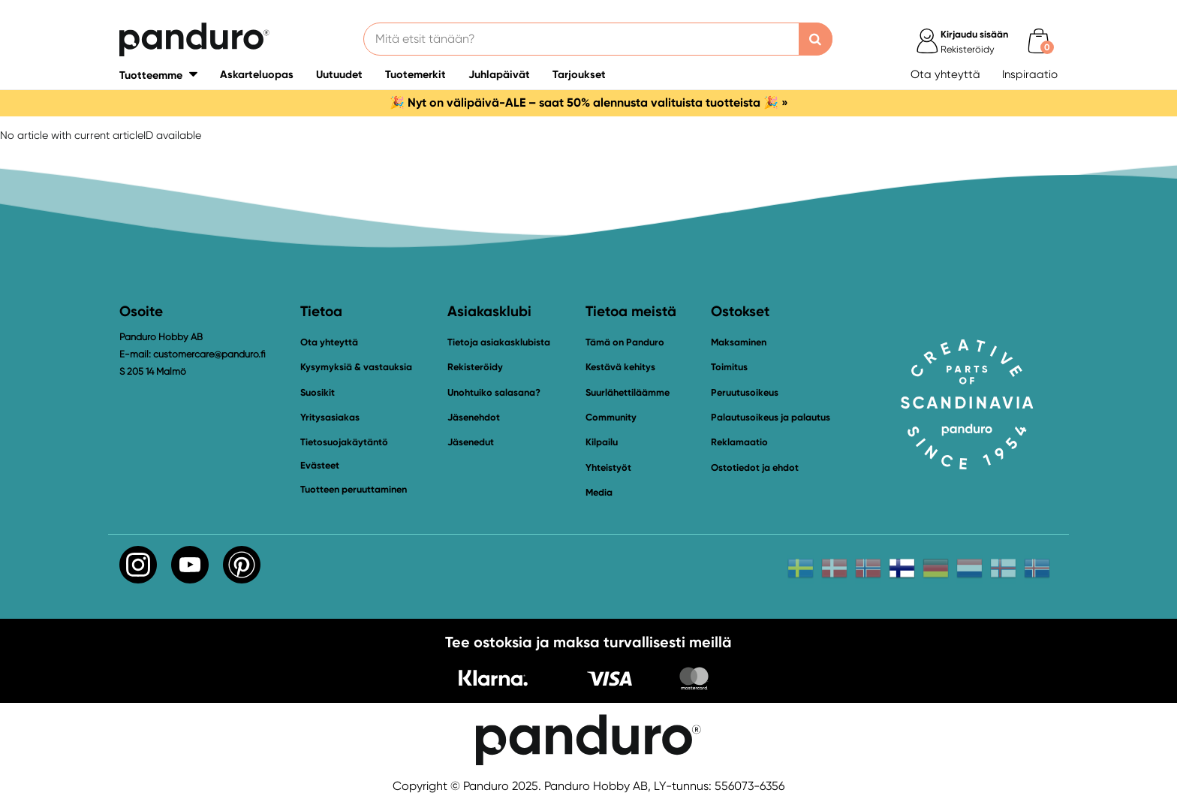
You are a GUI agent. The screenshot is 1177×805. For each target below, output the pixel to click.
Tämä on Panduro (624, 342)
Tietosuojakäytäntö (344, 442)
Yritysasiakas (330, 417)
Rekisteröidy (475, 366)
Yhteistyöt (608, 467)
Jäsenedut (470, 442)
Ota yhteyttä (945, 74)
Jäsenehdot (473, 417)
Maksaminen (738, 342)
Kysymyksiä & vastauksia (356, 366)
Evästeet (319, 465)
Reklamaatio (739, 442)
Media (599, 492)
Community (611, 417)
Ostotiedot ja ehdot (755, 467)
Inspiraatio (1030, 74)
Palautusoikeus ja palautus (770, 417)
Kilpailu (601, 442)
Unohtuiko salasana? (493, 392)
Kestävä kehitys (620, 366)
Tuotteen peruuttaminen (353, 489)
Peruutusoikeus (744, 392)
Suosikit (317, 392)
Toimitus (729, 366)
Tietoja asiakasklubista (498, 342)
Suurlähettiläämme (627, 392)
